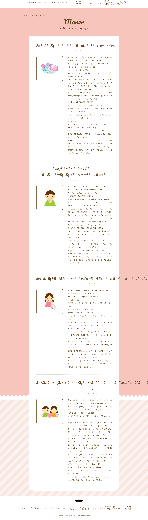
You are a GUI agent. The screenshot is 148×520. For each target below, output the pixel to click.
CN (115, 4)
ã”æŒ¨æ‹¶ (29, 2)
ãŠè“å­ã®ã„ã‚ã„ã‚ (63, 2)
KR (123, 4)
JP (109, 4)
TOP (25, 16)
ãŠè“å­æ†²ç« (43, 2)
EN (112, 4)
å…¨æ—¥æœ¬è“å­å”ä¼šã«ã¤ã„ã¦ (89, 2)
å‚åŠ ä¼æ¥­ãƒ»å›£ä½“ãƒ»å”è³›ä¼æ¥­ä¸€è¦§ (110, 508)
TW (119, 4)
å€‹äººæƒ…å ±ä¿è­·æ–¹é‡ (128, 508)
